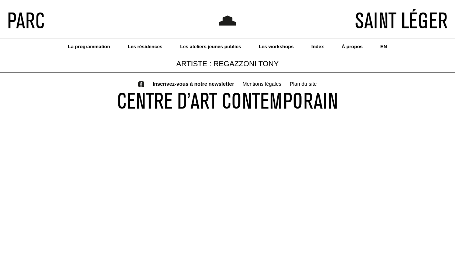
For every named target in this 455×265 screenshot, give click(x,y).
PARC (26, 20)
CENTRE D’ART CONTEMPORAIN (227, 100)
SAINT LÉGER (401, 20)
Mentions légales (262, 84)
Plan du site (303, 84)
